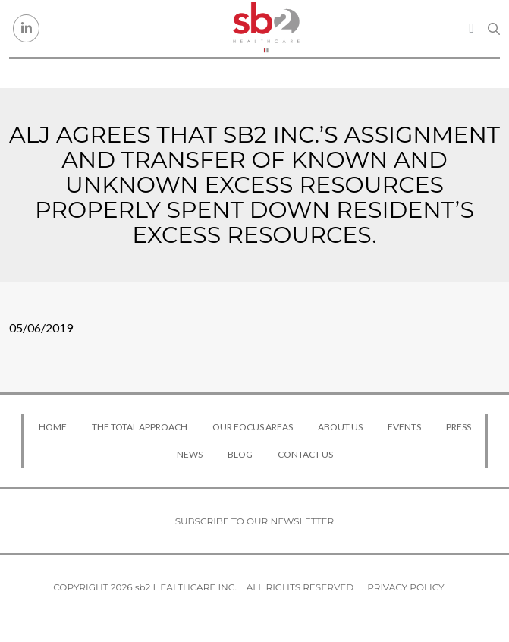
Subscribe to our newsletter (255, 521)
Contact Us (305, 454)
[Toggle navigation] (471, 28)
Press (458, 427)
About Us (340, 427)
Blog (240, 454)
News (190, 454)
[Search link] (494, 29)
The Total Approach (139, 427)
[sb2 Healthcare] (265, 28)
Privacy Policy (405, 587)
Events (404, 427)
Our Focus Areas (252, 427)
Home (53, 427)
